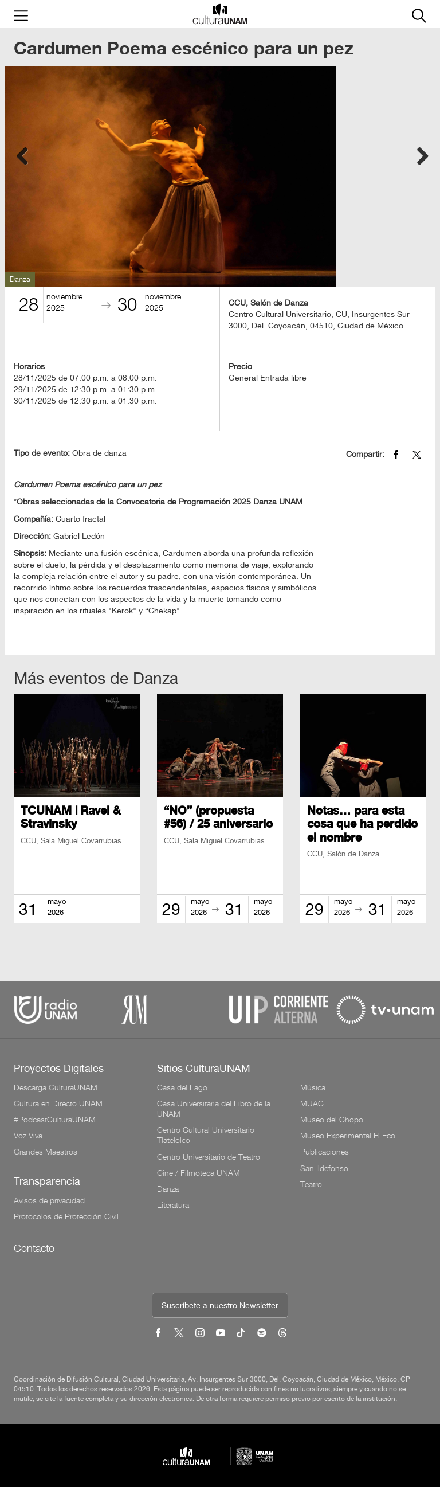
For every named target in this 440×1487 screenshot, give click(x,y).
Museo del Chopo (331, 1119)
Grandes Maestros (45, 1151)
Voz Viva (28, 1135)
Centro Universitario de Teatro (208, 1157)
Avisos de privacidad (49, 1200)
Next (417, 154)
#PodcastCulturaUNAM (55, 1119)
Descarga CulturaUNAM (55, 1087)
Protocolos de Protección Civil (66, 1216)
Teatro (311, 1184)
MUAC (312, 1103)
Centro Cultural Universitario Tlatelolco (205, 1135)
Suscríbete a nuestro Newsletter (220, 1306)
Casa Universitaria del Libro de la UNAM (213, 1108)
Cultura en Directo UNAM (58, 1103)
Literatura (173, 1205)
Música (312, 1087)
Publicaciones (324, 1151)
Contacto (34, 1248)
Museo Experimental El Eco (347, 1135)
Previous (22, 154)
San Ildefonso (324, 1168)
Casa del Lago (182, 1087)
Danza (168, 1189)
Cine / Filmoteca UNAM (198, 1173)
